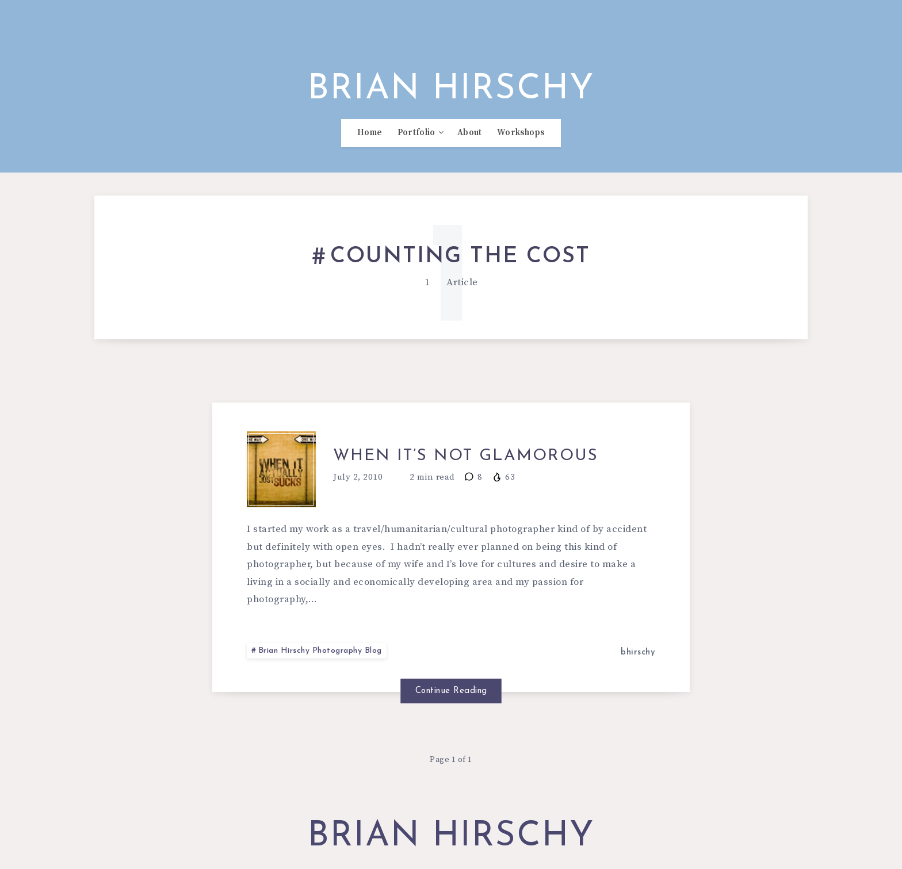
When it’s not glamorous (465, 456)
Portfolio (416, 133)
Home (369, 133)
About (469, 133)
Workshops (521, 133)
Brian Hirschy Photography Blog (320, 650)
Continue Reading (451, 691)
